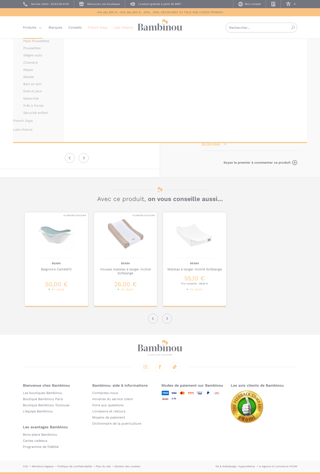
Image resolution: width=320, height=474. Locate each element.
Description (211, 87)
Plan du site (103, 466)
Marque (233, 87)
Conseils (75, 27)
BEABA (206, 44)
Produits (29, 27)
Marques (55, 27)
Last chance (123, 27)
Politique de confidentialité (74, 466)
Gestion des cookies (127, 466)
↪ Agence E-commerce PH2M (278, 466)
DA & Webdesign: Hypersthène (235, 466)
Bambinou (160, 27)
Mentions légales (43, 466)
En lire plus (211, 144)
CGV (25, 466)
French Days (97, 27)
